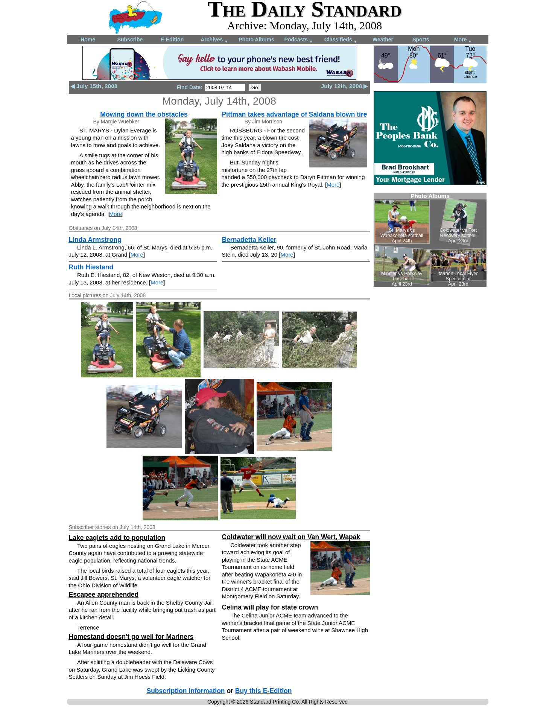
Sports (420, 39)
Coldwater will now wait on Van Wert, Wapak (291, 537)
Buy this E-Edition (263, 691)
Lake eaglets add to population (117, 537)
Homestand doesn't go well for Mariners (131, 636)
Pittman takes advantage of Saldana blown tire (294, 114)
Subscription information (186, 691)
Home (88, 39)
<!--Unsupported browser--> (430, 240)
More (463, 40)
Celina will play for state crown (270, 607)
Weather (383, 39)
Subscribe (130, 39)
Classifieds (340, 40)
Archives (214, 40)
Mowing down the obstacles (143, 114)
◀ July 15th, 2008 (94, 86)
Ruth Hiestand (91, 267)
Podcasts (298, 40)
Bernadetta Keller (249, 239)
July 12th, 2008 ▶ (344, 86)
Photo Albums (256, 39)
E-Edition (172, 39)
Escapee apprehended (104, 594)
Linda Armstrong (95, 239)
